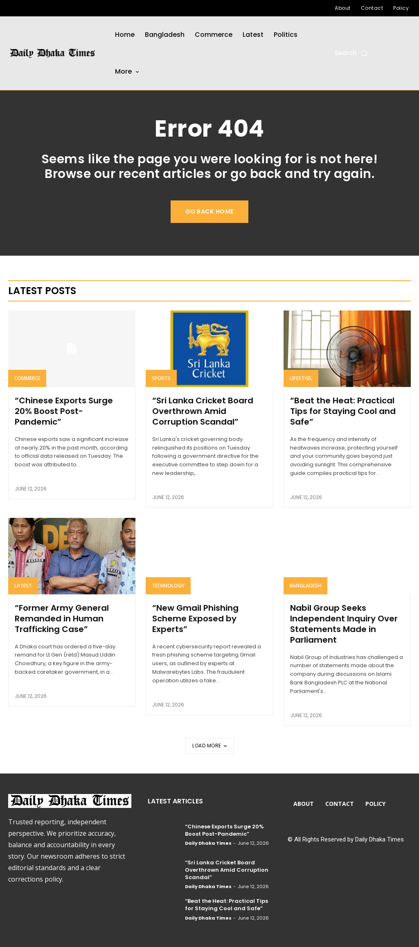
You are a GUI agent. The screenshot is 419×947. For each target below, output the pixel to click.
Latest (23, 585)
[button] (352, 53)
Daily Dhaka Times (208, 843)
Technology (168, 585)
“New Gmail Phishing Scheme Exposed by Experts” (195, 618)
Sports (161, 378)
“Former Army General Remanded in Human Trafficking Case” (62, 618)
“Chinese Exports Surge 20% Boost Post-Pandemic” (64, 411)
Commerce (27, 378)
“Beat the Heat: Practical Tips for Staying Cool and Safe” (343, 411)
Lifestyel (301, 378)
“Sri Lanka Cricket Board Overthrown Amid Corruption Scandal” (202, 411)
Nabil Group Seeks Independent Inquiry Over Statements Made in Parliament (344, 624)
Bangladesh (305, 585)
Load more (209, 745)
